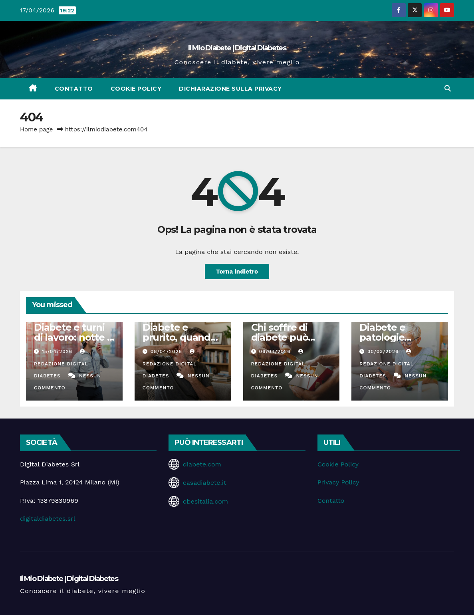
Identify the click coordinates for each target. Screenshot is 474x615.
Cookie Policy (136, 88)
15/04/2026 (58, 351)
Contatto (74, 88)
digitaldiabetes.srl (47, 518)
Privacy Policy (338, 482)
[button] (447, 88)
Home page (36, 129)
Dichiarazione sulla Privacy (230, 88)
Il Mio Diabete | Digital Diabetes (237, 48)
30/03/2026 (384, 351)
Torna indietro (237, 271)
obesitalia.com (205, 501)
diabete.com (202, 464)
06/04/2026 (275, 351)
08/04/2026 (167, 351)
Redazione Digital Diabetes (61, 364)
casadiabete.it (204, 482)
